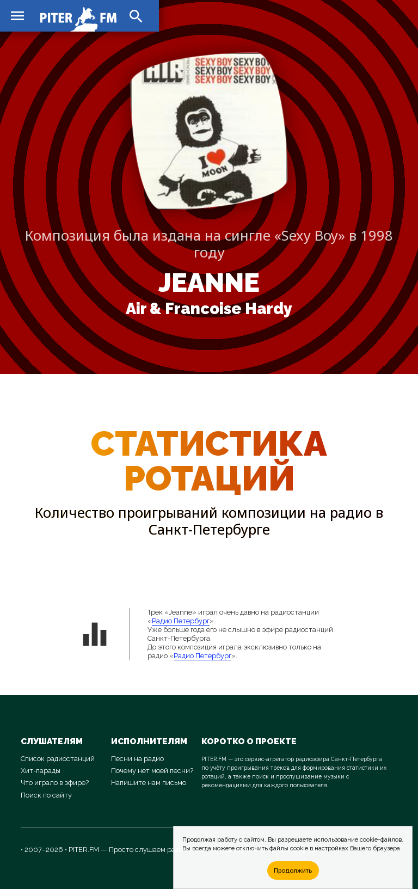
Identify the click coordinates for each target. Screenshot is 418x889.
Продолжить (293, 870)
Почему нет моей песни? (152, 771)
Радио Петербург (181, 621)
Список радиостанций (58, 759)
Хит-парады (40, 771)
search (136, 16)
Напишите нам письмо (148, 782)
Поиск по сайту (46, 795)
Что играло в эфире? (55, 782)
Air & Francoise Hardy (209, 308)
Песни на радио (137, 759)
